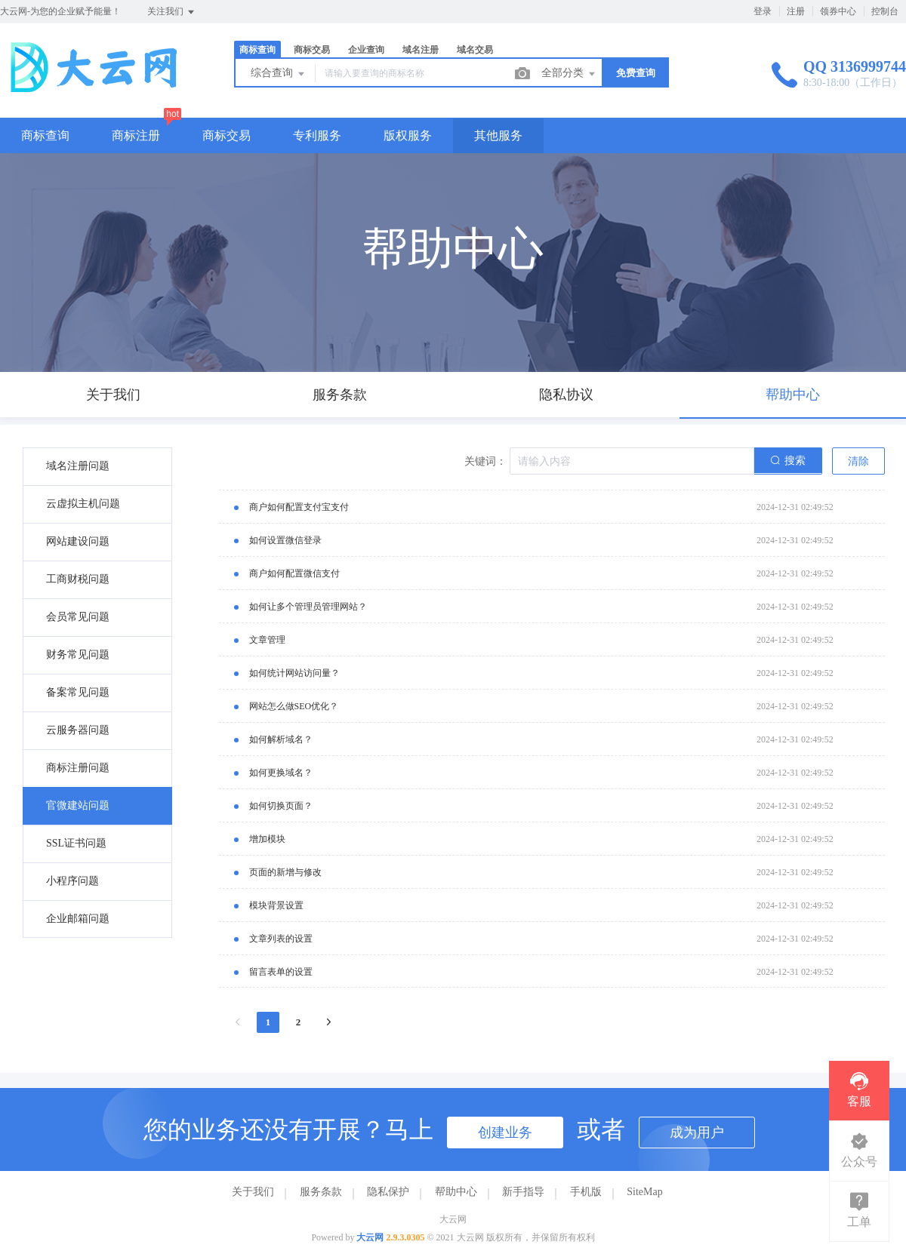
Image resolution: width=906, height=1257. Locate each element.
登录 (762, 11)
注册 (796, 11)
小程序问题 (72, 881)
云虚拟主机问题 (83, 503)
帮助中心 (456, 1191)
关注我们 (171, 12)
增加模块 (267, 839)
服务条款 (321, 1191)
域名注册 (420, 50)
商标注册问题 (77, 767)
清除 (858, 461)
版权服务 (408, 135)
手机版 (586, 1191)
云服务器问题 (77, 730)
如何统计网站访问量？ (294, 673)
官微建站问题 (77, 805)
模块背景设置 (276, 905)
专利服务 (317, 135)
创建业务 (505, 1132)
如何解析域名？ (281, 739)
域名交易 (475, 50)
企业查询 (366, 50)
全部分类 (569, 74)
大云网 (370, 1237)
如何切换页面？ (281, 806)
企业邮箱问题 (77, 918)
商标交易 (312, 50)
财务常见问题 (77, 654)
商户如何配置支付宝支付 (299, 507)
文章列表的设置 (281, 938)
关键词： (485, 461)
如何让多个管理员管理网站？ (308, 606)
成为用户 (697, 1132)
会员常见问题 (77, 616)
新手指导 (523, 1191)
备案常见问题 (77, 692)
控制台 (884, 11)
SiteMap (644, 1191)
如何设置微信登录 (285, 540)
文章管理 (267, 640)
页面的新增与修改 (285, 872)
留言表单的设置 (281, 972)
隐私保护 (388, 1191)
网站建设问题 (77, 541)
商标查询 (257, 50)
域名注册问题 (77, 466)
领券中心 (838, 11)
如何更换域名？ (281, 772)
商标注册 (136, 135)
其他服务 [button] (498, 135)
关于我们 (253, 1191)
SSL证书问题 (76, 843)
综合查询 (279, 74)
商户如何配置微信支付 (294, 573)
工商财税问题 (77, 579)
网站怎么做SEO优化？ (294, 706)
